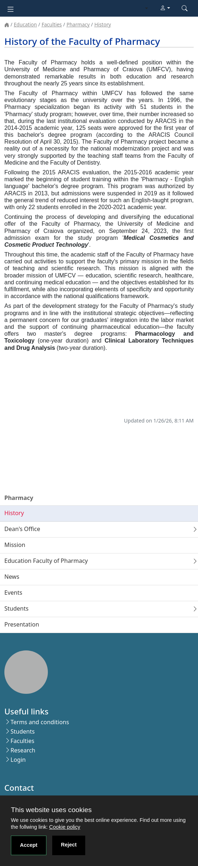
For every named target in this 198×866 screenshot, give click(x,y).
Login (18, 760)
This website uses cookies (51, 809)
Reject (69, 845)
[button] (165, 8)
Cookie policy (65, 827)
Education (25, 24)
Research (23, 750)
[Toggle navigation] (10, 8)
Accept (28, 845)
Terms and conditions (40, 722)
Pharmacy (78, 24)
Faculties (52, 24)
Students (23, 731)
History (102, 24)
